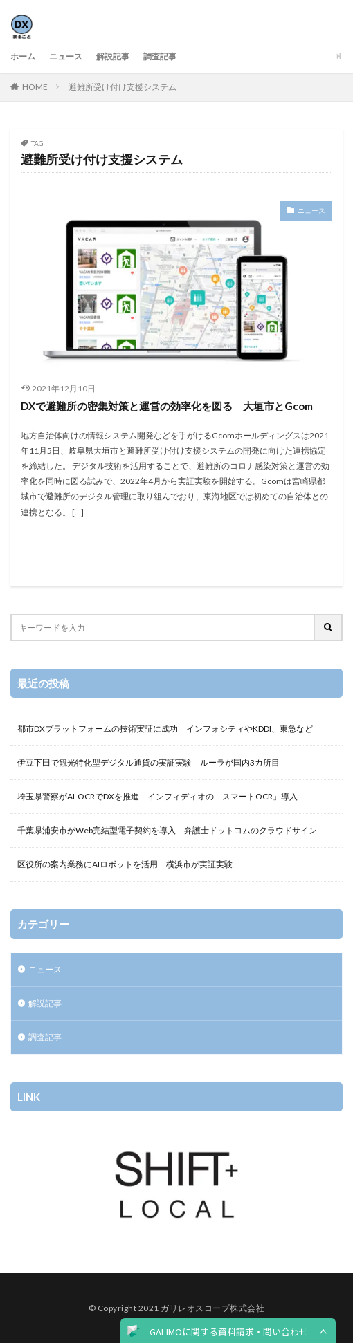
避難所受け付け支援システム (122, 87)
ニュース (65, 56)
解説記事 (112, 56)
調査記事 (159, 56)
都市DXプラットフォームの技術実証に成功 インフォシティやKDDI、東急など (165, 728)
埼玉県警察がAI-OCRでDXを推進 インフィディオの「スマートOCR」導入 (157, 796)
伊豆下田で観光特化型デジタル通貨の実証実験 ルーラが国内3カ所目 (148, 762)
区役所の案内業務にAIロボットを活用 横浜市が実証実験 (125, 864)
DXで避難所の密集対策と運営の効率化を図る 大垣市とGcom (167, 406)
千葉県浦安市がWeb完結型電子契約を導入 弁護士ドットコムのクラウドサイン (167, 830)
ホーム (22, 56)
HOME (35, 87)
